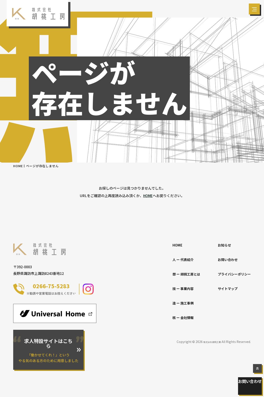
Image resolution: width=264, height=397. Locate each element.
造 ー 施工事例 (179, 303)
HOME (18, 165)
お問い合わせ (251, 388)
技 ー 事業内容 (179, 288)
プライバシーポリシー (233, 274)
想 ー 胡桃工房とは (183, 274)
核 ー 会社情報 (179, 317)
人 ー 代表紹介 (179, 259)
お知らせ (223, 245)
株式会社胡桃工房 (208, 341)
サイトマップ (226, 288)
